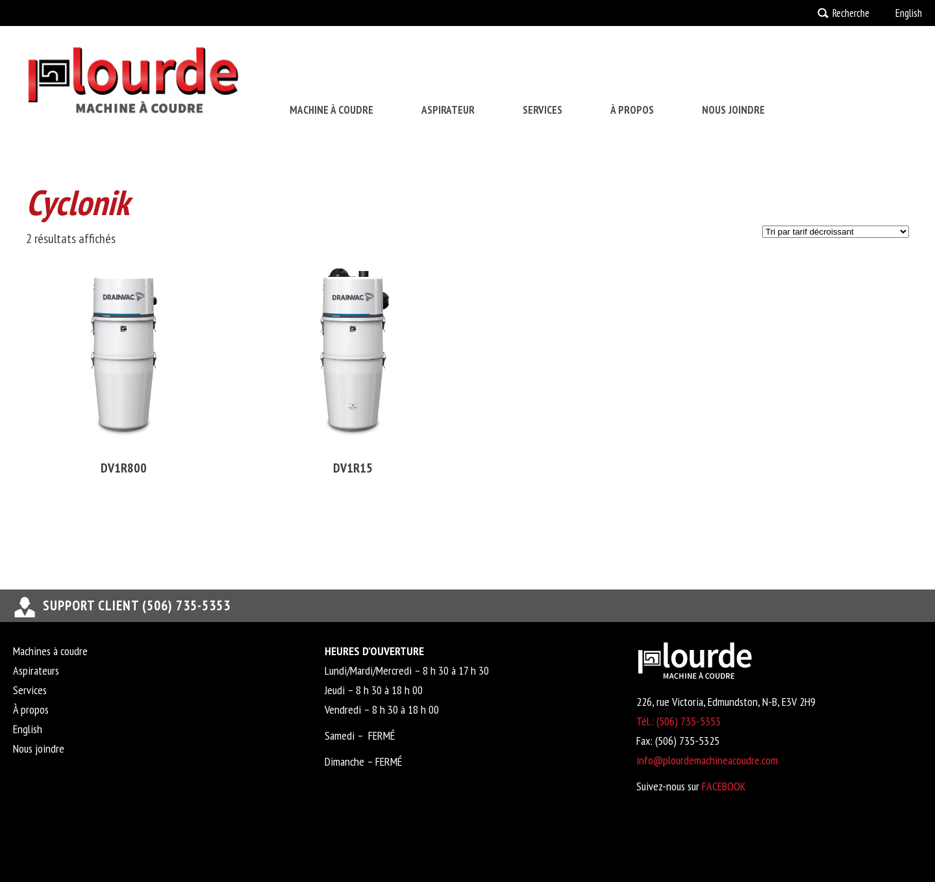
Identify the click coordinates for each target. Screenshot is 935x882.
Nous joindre (733, 110)
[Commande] (835, 232)
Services (542, 110)
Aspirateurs (36, 670)
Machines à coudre (50, 650)
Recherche (850, 13)
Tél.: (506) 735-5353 (678, 721)
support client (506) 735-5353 (137, 605)
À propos (632, 110)
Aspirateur (448, 110)
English (908, 13)
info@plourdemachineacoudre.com (707, 760)
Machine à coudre (331, 110)
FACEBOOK (723, 786)
